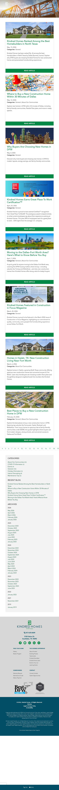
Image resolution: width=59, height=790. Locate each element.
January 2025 (12, 542)
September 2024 (13, 555)
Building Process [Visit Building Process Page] (34, 654)
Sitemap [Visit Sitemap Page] (29, 704)
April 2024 (11, 566)
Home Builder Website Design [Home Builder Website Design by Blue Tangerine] (25, 730)
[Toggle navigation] (52, 3)
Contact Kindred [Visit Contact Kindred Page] (34, 673)
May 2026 (11, 511)
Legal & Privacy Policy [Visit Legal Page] (29, 706)
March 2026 (12, 515)
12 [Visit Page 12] (30, 449)
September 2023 (13, 586)
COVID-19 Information (16, 464)
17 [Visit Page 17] (50, 449)
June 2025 (11, 537)
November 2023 (13, 582)
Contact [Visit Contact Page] (32, 670)
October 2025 (12, 528)
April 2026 (11, 513)
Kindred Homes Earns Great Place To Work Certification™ (27, 495)
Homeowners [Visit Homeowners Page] (17, 670)
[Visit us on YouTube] (24, 642)
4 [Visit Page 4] (2, 449)
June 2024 (11, 562)
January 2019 (12, 607)
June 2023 (11, 588)
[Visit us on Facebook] (20, 642)
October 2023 (12, 584)
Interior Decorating (15, 473)
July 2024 (11, 559)
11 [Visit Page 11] (26, 449)
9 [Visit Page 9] (18, 449)
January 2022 (12, 595)
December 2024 (13, 548)
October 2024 (12, 553)
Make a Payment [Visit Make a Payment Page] (17, 678)
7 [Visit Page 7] (11, 449)
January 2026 (12, 520)
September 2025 (13, 530)
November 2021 (13, 601)
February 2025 (12, 539)
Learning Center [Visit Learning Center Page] (34, 665)
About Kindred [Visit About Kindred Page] (33, 651)
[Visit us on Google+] (29, 642)
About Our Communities (17, 462)
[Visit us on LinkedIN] (34, 642)
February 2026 (12, 517)
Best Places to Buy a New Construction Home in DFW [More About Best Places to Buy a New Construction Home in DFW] (27, 412)
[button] (45, 3)
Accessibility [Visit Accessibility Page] (29, 708)
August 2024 (12, 557)
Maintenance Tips (14, 476)
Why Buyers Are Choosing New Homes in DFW (23, 493)
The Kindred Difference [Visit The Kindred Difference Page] (37, 648)
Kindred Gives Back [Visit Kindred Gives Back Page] (34, 658)
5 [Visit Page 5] (5, 449)
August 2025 (12, 533)
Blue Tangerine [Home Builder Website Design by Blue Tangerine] (36, 730)
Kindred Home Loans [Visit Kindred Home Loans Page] (35, 660)
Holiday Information (15, 471)
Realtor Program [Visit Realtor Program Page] (17, 654)
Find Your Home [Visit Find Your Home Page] (18, 648)
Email (31, 787)
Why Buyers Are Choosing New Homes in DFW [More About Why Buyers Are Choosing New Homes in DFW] (29, 148)
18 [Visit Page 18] (54, 449)
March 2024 (12, 568)
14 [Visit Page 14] (38, 449)
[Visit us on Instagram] (38, 642)
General (12, 469)
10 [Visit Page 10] (22, 449)
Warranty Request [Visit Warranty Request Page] (17, 673)
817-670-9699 (29, 633)
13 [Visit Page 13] (34, 449)
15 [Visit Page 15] (42, 449)
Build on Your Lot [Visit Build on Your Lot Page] (34, 663)
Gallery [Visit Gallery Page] (15, 651)
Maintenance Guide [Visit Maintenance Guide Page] (18, 675)
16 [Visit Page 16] (46, 449)
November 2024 (13, 550)
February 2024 (12, 571)
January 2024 (12, 573)
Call (26, 787)
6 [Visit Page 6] (8, 449)
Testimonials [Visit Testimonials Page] (33, 656)
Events (11, 467)
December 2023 (13, 579)
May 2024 (11, 564)
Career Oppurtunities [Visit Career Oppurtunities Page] (35, 675)
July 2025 (11, 535)
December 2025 (13, 526)
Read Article (29, 71)
